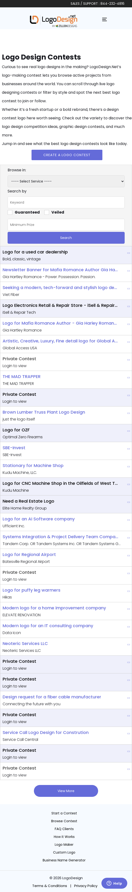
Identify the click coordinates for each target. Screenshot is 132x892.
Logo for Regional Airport (29, 554)
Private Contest (19, 359)
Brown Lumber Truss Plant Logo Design (44, 412)
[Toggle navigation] (104, 19)
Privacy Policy (85, 885)
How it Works (64, 836)
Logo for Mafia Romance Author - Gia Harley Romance (60, 323)
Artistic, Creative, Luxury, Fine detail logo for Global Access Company (60, 341)
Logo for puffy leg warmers (31, 590)
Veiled (54, 212)
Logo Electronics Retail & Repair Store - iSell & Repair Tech (60, 305)
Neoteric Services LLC (25, 643)
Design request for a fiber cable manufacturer (52, 697)
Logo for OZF (16, 430)
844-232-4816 (112, 3)
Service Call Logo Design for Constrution (46, 732)
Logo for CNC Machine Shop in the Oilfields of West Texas (60, 483)
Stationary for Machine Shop (33, 465)
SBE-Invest (14, 448)
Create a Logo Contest (67, 155)
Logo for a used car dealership (35, 252)
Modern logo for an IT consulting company (48, 626)
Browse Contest (64, 821)
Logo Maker (64, 844)
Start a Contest (64, 813)
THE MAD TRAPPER (22, 376)
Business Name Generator (64, 860)
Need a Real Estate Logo (28, 501)
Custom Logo (64, 852)
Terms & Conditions (49, 885)
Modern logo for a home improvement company (54, 608)
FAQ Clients (64, 829)
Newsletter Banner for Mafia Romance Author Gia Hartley (60, 270)
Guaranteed (24, 212)
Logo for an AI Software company (39, 519)
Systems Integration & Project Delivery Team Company (60, 537)
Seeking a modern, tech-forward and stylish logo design (60, 287)
